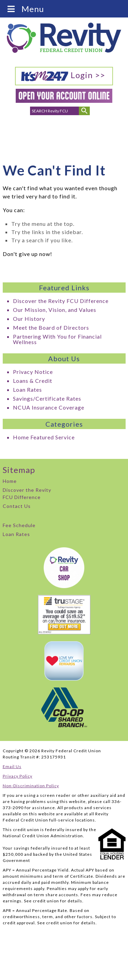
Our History (29, 318)
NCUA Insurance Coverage (48, 407)
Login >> (63, 76)
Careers (106, 131)
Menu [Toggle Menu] (25, 9)
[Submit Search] (84, 111)
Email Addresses (43, 135)
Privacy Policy (17, 776)
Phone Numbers (22, 135)
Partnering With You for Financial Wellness (57, 339)
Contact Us (17, 506)
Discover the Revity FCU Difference (61, 300)
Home (10, 481)
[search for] (54, 111)
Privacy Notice (33, 371)
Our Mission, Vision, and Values (54, 309)
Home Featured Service (44, 437)
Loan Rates (27, 389)
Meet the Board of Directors (51, 327)
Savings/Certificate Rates (47, 398)
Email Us (12, 766)
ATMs (84, 131)
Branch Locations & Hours (64, 137)
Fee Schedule (19, 525)
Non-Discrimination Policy (31, 785)
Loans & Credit (32, 380)
